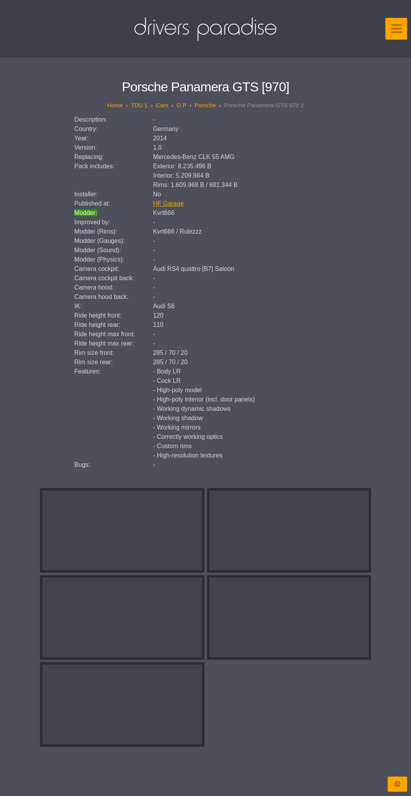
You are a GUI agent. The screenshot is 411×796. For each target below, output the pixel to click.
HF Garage (168, 203)
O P (181, 105)
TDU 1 (139, 105)
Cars (162, 105)
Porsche (205, 105)
